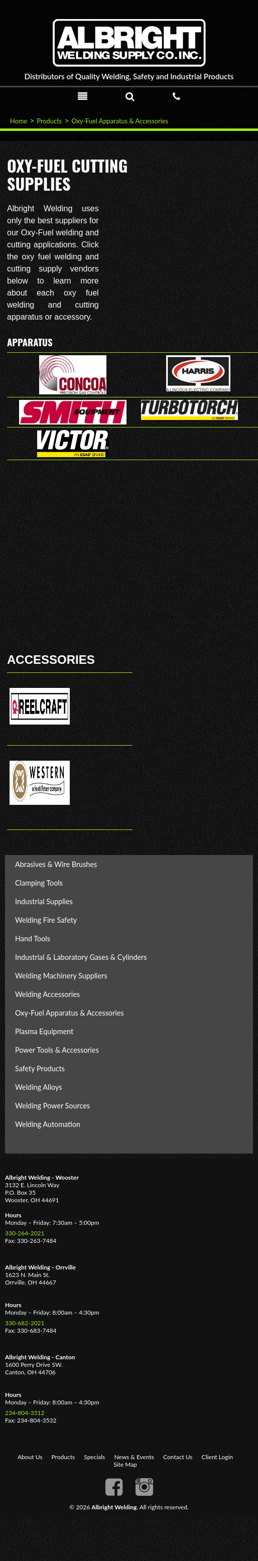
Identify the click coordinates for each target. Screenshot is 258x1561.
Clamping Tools (39, 883)
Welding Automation (47, 1124)
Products (49, 121)
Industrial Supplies (44, 901)
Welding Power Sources (52, 1105)
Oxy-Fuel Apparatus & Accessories (119, 121)
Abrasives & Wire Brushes (56, 864)
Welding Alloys (38, 1087)
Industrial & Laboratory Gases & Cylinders (81, 957)
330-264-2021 (25, 1233)
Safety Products (40, 1068)
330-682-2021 (25, 1323)
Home (18, 121)
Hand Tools (32, 938)
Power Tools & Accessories (57, 1050)
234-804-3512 (25, 1412)
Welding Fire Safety (46, 920)
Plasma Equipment (44, 1031)
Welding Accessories (47, 994)
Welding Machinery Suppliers (61, 975)
